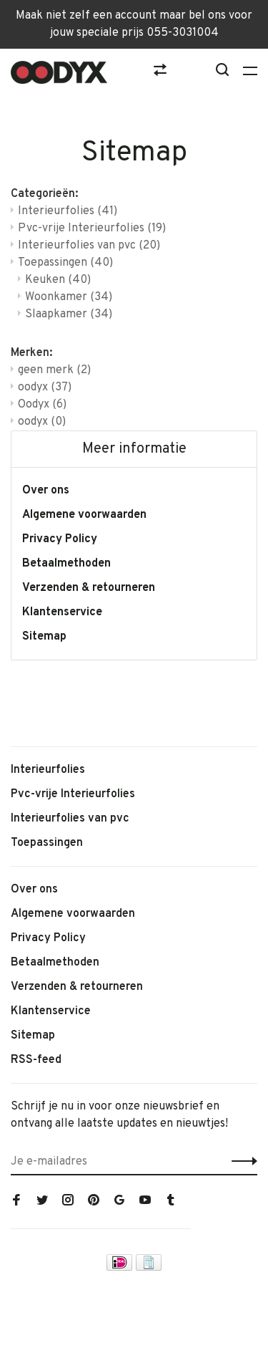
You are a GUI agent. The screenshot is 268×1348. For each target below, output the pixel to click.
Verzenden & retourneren (88, 588)
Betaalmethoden (66, 564)
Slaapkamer (68, 314)
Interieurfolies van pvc (89, 246)
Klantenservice (62, 612)
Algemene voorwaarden (84, 515)
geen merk (54, 370)
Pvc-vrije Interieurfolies (92, 228)
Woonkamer (68, 297)
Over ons (45, 490)
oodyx (44, 387)
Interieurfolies (67, 211)
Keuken (58, 280)
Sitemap (44, 637)
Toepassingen (65, 263)
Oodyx (42, 405)
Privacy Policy (59, 539)
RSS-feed (36, 1060)
